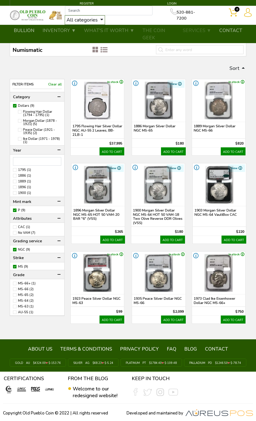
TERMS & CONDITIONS (86, 349)
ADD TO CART (112, 152)
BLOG (190, 349)
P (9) (21, 210)
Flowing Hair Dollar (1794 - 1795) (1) (37, 113)
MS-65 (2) (26, 295)
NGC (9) (24, 249)
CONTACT (230, 30)
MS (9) (23, 266)
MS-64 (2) (26, 300)
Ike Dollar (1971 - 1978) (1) (41, 140)
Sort (235, 68)
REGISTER (87, 4)
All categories (83, 20)
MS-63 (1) (26, 306)
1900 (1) (24, 193)
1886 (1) (24, 175)
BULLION (24, 30)
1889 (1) (24, 181)
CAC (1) (24, 227)
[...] (109, 10)
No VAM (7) (26, 233)
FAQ (171, 349)
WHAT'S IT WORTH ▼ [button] (109, 30)
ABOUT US (40, 349)
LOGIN (171, 4)
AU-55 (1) (25, 312)
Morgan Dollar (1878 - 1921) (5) (40, 122)
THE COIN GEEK (153, 34)
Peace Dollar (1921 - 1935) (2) (39, 131)
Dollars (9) (26, 106)
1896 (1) (24, 187)
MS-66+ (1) (27, 283)
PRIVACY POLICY (139, 349)
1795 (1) (24, 170)
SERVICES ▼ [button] (197, 30)
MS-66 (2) (26, 289)
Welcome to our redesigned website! (95, 392)
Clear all (55, 84)
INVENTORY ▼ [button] (59, 30)
